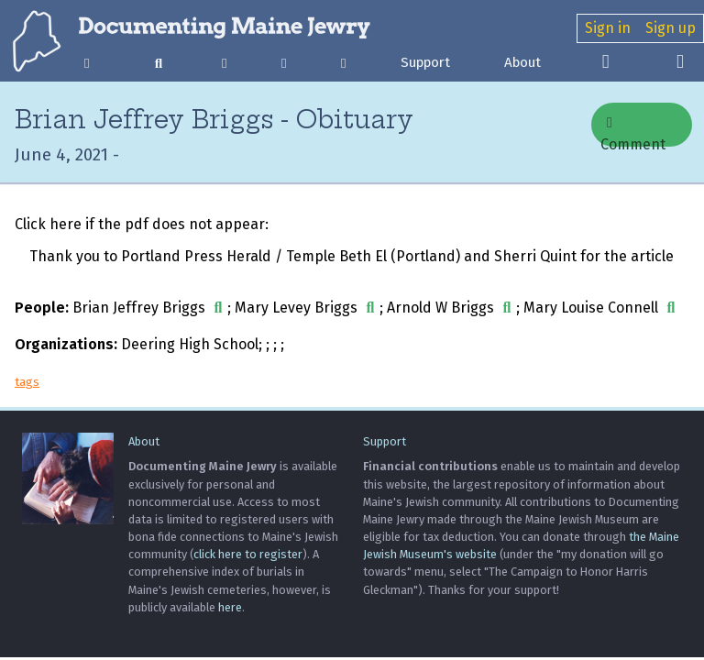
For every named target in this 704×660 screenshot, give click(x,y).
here (230, 607)
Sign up (670, 28)
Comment (633, 131)
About (522, 62)
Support (425, 62)
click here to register (247, 554)
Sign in (608, 28)
